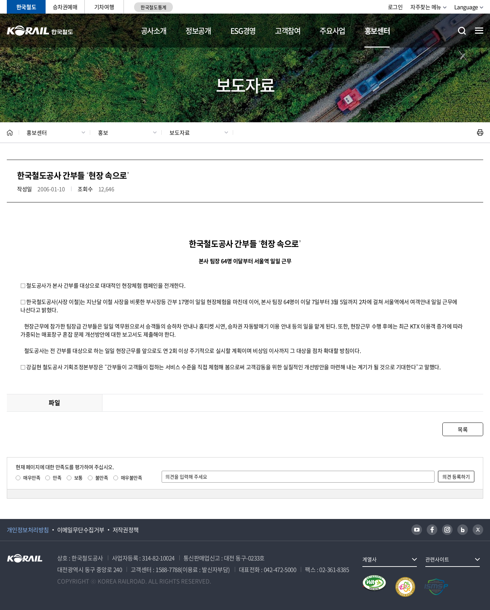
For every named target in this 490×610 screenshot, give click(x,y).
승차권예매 (65, 7)
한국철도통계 (153, 7)
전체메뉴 (479, 31)
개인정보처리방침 (28, 530)
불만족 (101, 477)
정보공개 (198, 30)
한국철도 (26, 7)
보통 (78, 477)
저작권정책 (126, 530)
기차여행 (104, 7)
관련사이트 (437, 559)
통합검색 (462, 31)
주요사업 (332, 30)
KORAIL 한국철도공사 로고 (40, 30)
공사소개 (153, 30)
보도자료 (179, 132)
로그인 (395, 7)
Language (466, 7)
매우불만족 (131, 477)
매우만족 (31, 477)
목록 (463, 429)
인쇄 (480, 132)
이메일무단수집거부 (80, 530)
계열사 (369, 559)
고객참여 (287, 30)
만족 (57, 477)
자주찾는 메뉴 (425, 7)
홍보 (103, 132)
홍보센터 (377, 30)
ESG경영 (243, 30)
